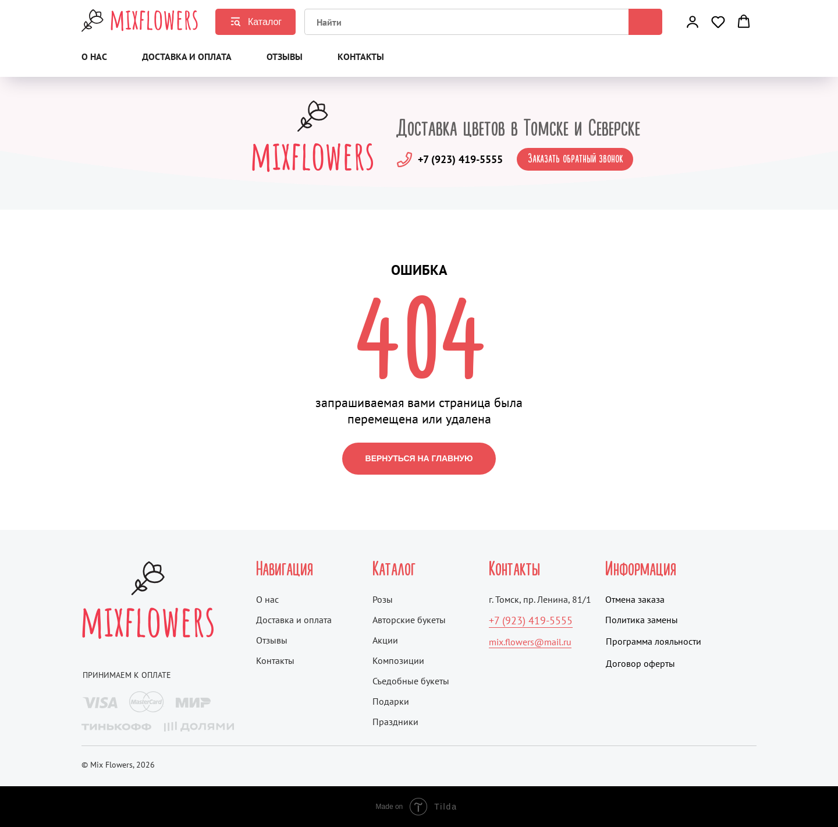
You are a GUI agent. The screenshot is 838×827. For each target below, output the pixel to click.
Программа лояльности (653, 641)
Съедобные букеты (410, 681)
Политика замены (641, 619)
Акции (385, 640)
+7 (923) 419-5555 (460, 159)
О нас (94, 56)
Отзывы (285, 56)
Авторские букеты (409, 619)
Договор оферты (640, 663)
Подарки (390, 701)
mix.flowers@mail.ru (530, 642)
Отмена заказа (635, 599)
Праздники (395, 721)
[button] (692, 22)
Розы (382, 599)
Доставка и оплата (187, 56)
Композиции (398, 660)
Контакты (361, 56)
